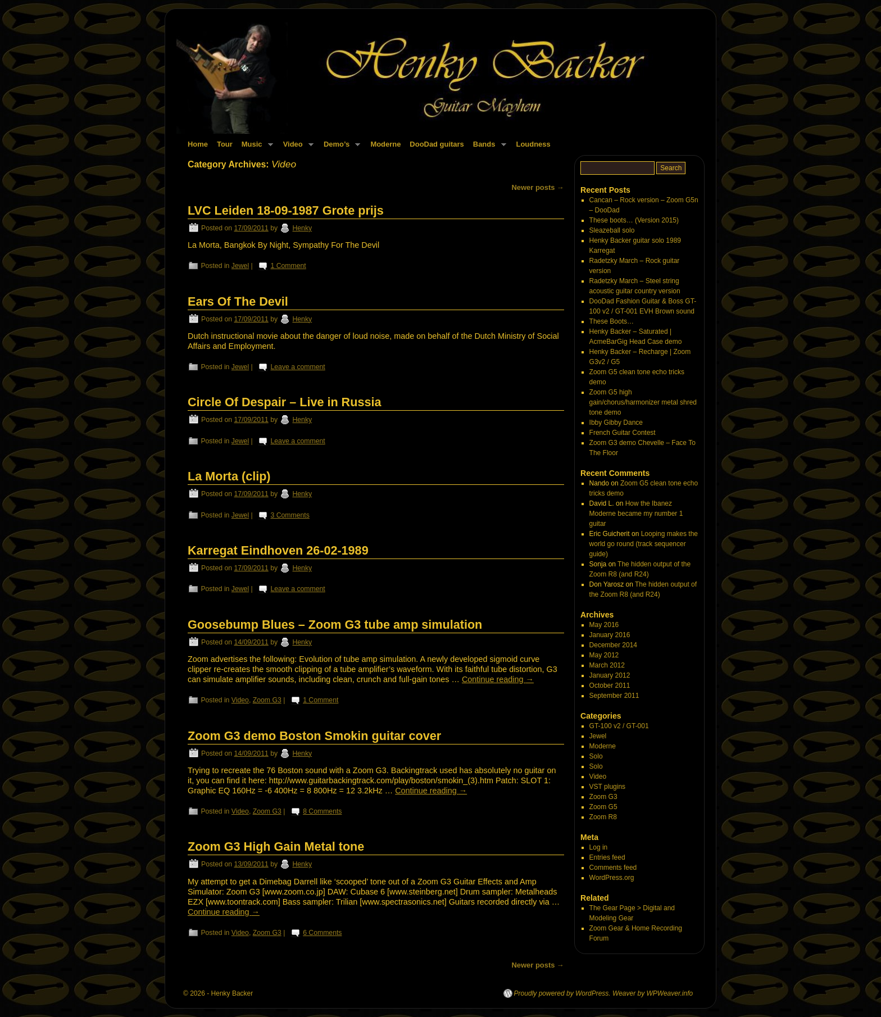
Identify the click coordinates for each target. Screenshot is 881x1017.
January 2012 (609, 675)
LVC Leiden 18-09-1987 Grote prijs (286, 210)
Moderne (385, 144)
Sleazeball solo (612, 230)
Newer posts (537, 187)
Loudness (533, 144)
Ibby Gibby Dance (616, 422)
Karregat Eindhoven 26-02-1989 (278, 550)
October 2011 (609, 685)
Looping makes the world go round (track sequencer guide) (643, 544)
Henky (302, 228)
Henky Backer (232, 993)
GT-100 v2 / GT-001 (619, 726)
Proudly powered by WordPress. (562, 993)
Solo (596, 756)
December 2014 (613, 645)
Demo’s (339, 147)
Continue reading (498, 679)
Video (296, 147)
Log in (598, 847)
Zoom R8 (603, 817)
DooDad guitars (437, 144)
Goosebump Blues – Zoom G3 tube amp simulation (335, 625)
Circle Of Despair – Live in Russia (284, 402)
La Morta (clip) (229, 476)
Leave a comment (298, 367)
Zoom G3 (267, 700)
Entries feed (607, 857)
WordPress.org (611, 878)
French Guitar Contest (622, 433)
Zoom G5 (603, 807)
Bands (487, 147)
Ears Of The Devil (238, 301)
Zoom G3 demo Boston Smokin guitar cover (314, 736)
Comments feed (613, 867)
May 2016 (604, 625)
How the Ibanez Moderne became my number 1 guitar (636, 514)
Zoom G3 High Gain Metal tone (276, 846)
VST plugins (607, 787)
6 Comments (322, 933)
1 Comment (288, 266)
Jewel (240, 266)
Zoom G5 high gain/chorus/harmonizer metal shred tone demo (643, 402)
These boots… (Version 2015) (634, 220)
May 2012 (604, 655)
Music (255, 147)
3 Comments (290, 515)
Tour (225, 144)
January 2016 (609, 635)
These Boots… (611, 321)
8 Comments (322, 811)
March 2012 (607, 665)
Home (198, 144)
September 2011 (614, 696)
